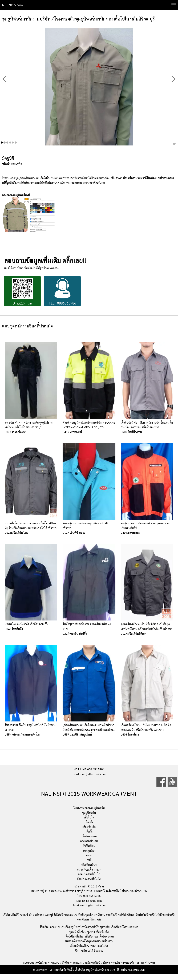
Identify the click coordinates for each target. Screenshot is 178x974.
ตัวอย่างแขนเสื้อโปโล (89, 879)
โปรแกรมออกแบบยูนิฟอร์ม (89, 808)
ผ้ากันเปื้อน (89, 846)
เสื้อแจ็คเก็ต (89, 827)
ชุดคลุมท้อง (89, 850)
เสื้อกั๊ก (89, 831)
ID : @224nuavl (22, 291)
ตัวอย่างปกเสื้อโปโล (89, 874)
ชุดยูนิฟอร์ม (89, 812)
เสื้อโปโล (89, 817)
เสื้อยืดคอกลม (89, 836)
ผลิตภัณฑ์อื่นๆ (89, 864)
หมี (89, 860)
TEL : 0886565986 (62, 291)
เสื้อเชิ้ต (89, 822)
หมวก (89, 855)
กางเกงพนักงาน (89, 841)
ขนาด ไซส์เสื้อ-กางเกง (89, 869)
